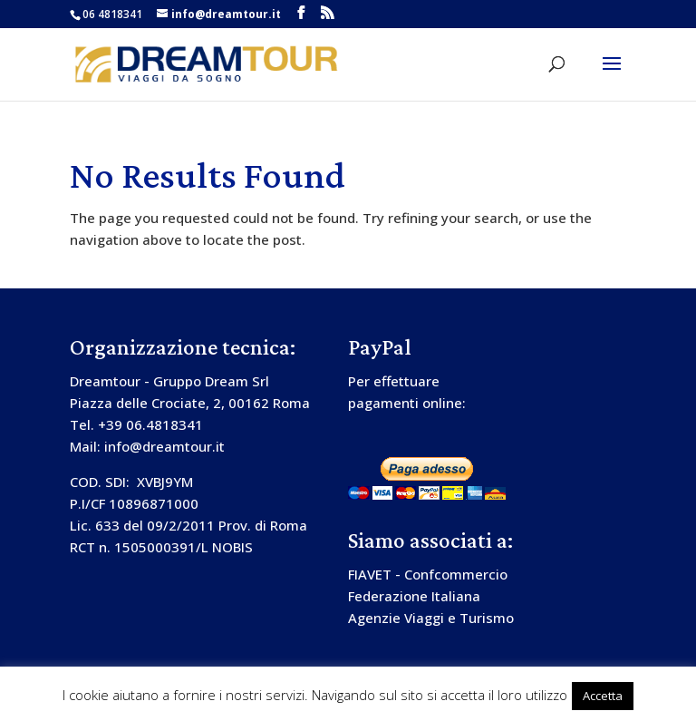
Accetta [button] (603, 695)
